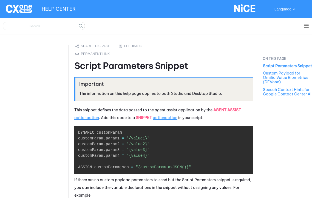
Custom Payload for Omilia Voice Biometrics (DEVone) (285, 77)
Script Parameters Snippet (287, 66)
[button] (81, 26)
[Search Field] (44, 26)
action (80, 117)
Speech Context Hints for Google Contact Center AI (287, 92)
